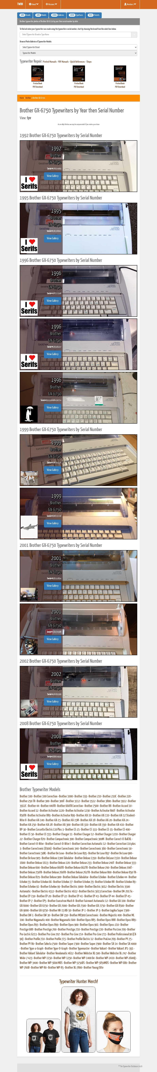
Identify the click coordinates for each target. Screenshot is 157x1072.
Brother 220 (124, 796)
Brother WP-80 (38, 967)
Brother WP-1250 (63, 958)
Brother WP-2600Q (126, 958)
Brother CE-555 (43, 834)
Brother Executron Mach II (61, 901)
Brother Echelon (98, 877)
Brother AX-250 (28, 824)
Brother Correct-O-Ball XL (118, 839)
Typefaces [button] (76, 15)
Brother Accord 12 (29, 810)
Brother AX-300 (62, 824)
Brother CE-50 (27, 834)
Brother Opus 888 (106, 920)
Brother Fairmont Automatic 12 (92, 901)
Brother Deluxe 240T (103, 863)
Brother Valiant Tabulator (32, 953)
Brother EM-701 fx (122, 891)
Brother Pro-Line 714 (72, 934)
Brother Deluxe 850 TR (124, 872)
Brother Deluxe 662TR (76, 867)
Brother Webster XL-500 (87, 953)
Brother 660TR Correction (70, 806)
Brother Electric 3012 (96, 886)
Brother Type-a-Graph (32, 948)
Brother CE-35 (105, 829)
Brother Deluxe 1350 (85, 858)
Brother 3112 (73, 801)
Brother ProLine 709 (105, 939)
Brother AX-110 (101, 815)
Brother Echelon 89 (125, 882)
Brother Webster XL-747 (114, 953)
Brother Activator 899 (63, 815)
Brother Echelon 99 (50, 886)
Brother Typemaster (79, 948)
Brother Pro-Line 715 (95, 934)
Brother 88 (105, 806)
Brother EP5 (40, 901)
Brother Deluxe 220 (60, 863)
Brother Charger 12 (84, 834)
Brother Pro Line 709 (115, 929)
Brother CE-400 (122, 829)
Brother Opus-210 (109, 924)
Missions (51, 4)
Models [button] (40, 15)
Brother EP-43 (91, 896)
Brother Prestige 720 (92, 929)
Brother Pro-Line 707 (49, 934)
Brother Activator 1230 (78, 810)
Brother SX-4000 (127, 943)
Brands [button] (24, 15)
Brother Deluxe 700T (121, 867)
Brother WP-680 (118, 963)
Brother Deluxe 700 (99, 867)
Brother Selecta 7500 (46, 943)
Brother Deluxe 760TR (55, 872)
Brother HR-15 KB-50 (60, 910)
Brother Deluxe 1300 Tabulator (57, 858)
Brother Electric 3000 (72, 886)
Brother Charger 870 (34, 839)
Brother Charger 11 (62, 834)
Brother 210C (109, 796)
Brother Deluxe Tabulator (75, 877)
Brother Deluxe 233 (81, 863)
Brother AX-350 (98, 824)
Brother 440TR (48, 806)
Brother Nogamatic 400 (38, 920)
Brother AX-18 (88, 820)
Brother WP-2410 (105, 958)
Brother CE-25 (72, 829)
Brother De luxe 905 (30, 858)
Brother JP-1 (79, 910)
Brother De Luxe (56, 853)
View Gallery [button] (52, 176)
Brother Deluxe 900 (51, 877)
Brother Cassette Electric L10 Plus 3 (46, 829)
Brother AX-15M (70, 820)
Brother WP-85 (56, 967)
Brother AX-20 (104, 820)
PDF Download (38, 87)
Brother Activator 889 (39, 815)
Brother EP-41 (76, 896)
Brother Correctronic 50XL (33, 853)
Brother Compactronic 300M (89, 839)
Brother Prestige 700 (45, 929)
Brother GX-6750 (39, 905)
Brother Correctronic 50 (119, 848)
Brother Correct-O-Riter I (57, 843)
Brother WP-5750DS (74, 963)
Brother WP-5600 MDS (51, 963)
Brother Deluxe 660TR (52, 867)
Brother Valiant (99, 948)
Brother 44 (33, 806)
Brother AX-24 (121, 820)
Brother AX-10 (83, 815)
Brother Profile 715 (56, 939)
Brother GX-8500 (115, 905)
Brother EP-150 (27, 896)
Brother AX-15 (53, 820)
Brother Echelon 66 (42, 882)
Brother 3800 (104, 801)
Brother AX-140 (36, 820)
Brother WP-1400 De (84, 958)
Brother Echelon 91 (29, 886)
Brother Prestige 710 (69, 929)
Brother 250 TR (27, 801)
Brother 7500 (91, 806)
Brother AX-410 (116, 824)
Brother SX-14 (110, 943)
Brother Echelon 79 (83, 882)
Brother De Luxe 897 (98, 853)
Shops (89, 62)
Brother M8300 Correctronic (84, 915)
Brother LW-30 (42, 915)
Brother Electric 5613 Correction (95, 891)
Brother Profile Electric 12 (80, 939)
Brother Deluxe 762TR (78, 872)
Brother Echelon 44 (117, 877)
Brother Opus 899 (49, 924)
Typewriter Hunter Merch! (78, 981)
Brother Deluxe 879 (30, 877)
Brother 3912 (119, 801)
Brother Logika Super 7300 (115, 910)
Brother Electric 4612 (66, 891)
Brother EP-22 (60, 896)
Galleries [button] (57, 15)
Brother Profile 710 (35, 939)
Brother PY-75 (124, 939)
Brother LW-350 (60, 915)
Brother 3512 (88, 801)
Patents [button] (93, 15)
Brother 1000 (66, 796)
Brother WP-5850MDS (97, 963)
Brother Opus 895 (29, 924)
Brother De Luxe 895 (76, 853)
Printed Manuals (50, 62)
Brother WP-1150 (43, 958)
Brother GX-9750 (39, 910)
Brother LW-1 (26, 915)
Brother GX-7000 (58, 905)
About (34, 4)
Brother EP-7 (26, 901)
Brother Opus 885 (86, 920)
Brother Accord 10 (122, 806)
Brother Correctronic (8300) (37, 848)
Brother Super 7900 (91, 943)
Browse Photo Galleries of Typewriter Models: (36, 42)
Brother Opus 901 (89, 924)
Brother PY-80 (27, 943)
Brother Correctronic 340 (66, 848)
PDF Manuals (63, 62)
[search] (78, 47)
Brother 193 (81, 796)
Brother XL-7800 (73, 967)
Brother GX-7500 (77, 905)
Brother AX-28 (45, 824)
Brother (28, 98)
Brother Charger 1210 (106, 834)
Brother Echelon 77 (63, 882)
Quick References (77, 62)
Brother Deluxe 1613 (37, 863)
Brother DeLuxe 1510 (109, 858)
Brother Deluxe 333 (126, 863)
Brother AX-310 (80, 824)
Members (130, 4)
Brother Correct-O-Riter (32, 843)
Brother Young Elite (93, 967)
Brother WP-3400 (29, 963)
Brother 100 (26, 796)
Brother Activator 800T (103, 810)
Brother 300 (43, 801)
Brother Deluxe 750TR (31, 872)
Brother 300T (57, 801)
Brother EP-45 (123, 896)
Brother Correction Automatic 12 (89, 843)
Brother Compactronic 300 (60, 839)
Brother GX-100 (117, 901)
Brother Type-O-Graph (56, 948)
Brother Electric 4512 (43, 891)
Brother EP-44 (107, 896)
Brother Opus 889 (126, 920)
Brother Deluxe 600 (30, 867)
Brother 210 (95, 796)
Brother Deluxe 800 (101, 872)
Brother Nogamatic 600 (63, 920)
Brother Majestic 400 (111, 915)
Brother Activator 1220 (52, 810)
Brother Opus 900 (69, 924)
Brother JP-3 (93, 910)
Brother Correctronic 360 (93, 848)
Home (22, 98)
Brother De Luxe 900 (121, 853)
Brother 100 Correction (45, 796)
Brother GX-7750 (96, 905)
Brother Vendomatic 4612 (60, 953)
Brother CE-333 (89, 829)
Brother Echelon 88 (104, 882)
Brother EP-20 (44, 896)
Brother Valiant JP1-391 (120, 948)
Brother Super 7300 (69, 943)
